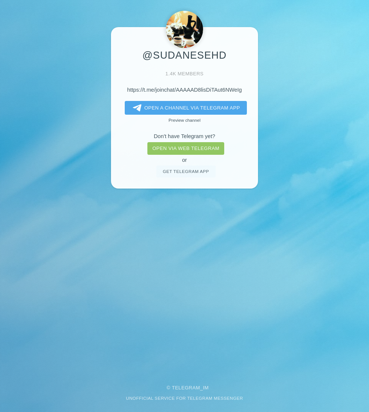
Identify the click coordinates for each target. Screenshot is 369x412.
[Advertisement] (184, 281)
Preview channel (184, 120)
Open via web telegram (185, 148)
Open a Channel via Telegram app (185, 108)
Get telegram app (186, 171)
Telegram (186, 387)
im (206, 387)
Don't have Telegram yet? (184, 136)
